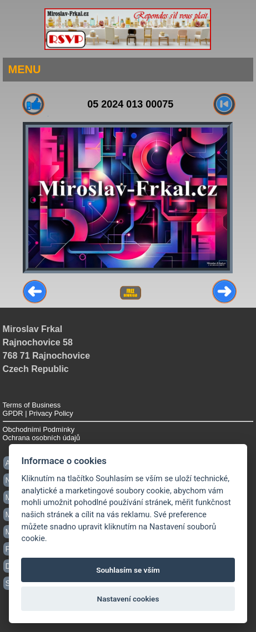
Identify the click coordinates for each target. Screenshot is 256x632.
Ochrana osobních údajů (41, 438)
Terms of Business (32, 405)
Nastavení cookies (128, 598)
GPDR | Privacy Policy (38, 413)
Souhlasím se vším (128, 569)
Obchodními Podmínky (38, 429)
